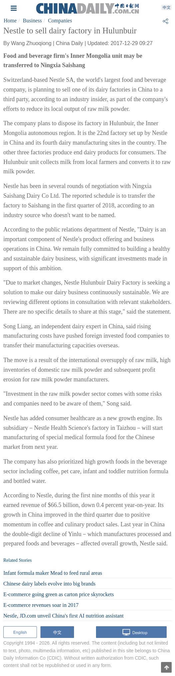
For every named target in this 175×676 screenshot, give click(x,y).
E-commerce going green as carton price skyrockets (58, 594)
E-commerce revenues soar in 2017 (41, 605)
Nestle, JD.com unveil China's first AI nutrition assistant (63, 616)
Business (32, 20)
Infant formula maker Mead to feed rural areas (52, 573)
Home (10, 20)
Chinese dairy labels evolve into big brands (49, 583)
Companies (60, 20)
